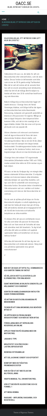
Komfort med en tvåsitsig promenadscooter (16, 364)
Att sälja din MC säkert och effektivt (21, 357)
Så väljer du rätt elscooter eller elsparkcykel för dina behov (20, 277)
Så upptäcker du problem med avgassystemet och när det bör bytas (21, 316)
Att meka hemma (11, 392)
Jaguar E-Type (10, 339)
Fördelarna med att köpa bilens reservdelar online (18, 324)
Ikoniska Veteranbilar (14, 352)
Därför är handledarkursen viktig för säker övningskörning (22, 293)
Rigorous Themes (27, 413)
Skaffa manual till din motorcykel (20, 379)
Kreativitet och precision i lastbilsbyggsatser (16, 345)
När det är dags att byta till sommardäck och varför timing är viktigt (23, 269)
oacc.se (23, 3)
